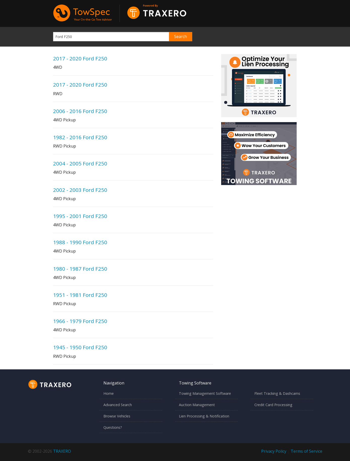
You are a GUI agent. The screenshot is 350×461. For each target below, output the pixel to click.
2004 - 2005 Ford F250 (80, 163)
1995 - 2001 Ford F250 (80, 216)
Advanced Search (117, 404)
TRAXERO (62, 451)
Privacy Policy (273, 451)
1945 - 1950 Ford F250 (80, 347)
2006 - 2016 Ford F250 (80, 111)
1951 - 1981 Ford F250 (80, 294)
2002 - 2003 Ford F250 (80, 189)
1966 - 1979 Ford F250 (80, 321)
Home (108, 393)
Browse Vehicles (116, 416)
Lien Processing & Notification (204, 416)
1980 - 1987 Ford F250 (80, 268)
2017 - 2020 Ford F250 (80, 58)
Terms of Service (306, 451)
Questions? (112, 427)
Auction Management (197, 404)
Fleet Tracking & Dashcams (277, 393)
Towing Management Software (205, 393)
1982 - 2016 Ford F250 (80, 137)
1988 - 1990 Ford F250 (80, 242)
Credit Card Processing (273, 404)
